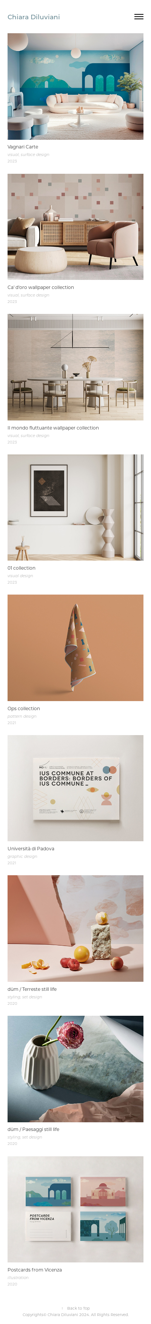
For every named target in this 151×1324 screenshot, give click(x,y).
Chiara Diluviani (34, 16)
